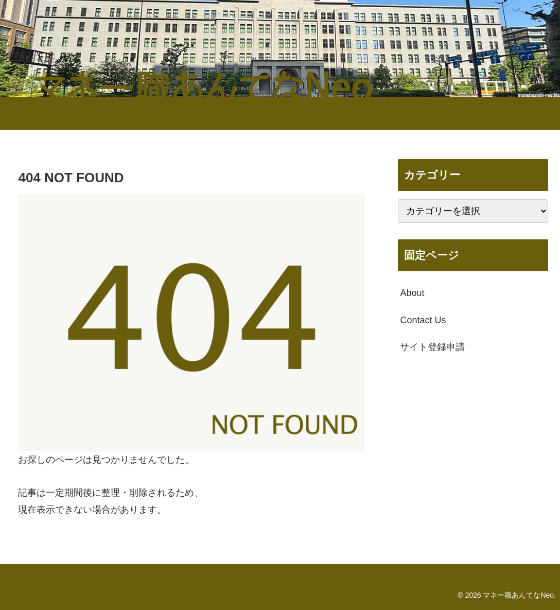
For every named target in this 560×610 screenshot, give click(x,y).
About (412, 293)
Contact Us (423, 320)
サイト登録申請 (432, 347)
